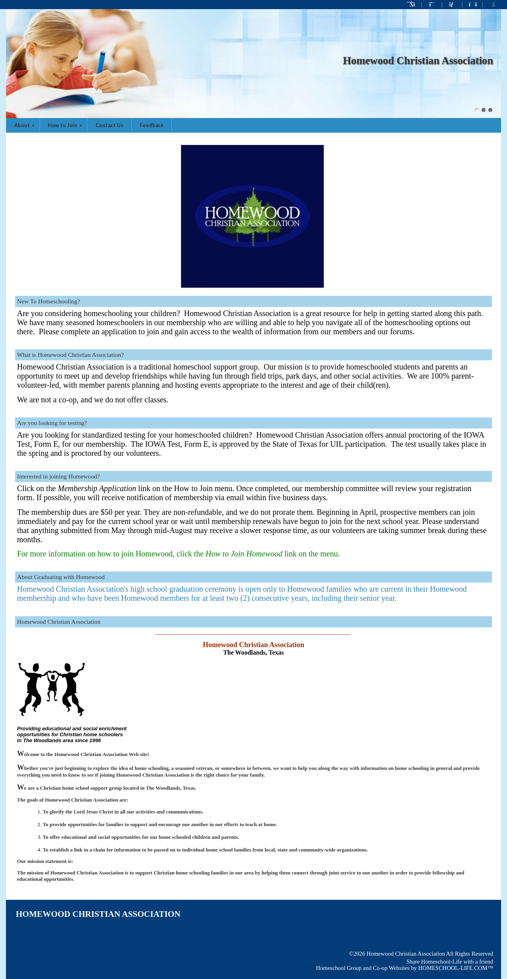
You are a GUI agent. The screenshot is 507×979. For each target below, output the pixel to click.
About (25, 125)
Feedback (152, 125)
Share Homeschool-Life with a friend (449, 961)
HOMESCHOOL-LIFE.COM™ (455, 968)
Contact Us (109, 125)
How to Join (65, 125)
